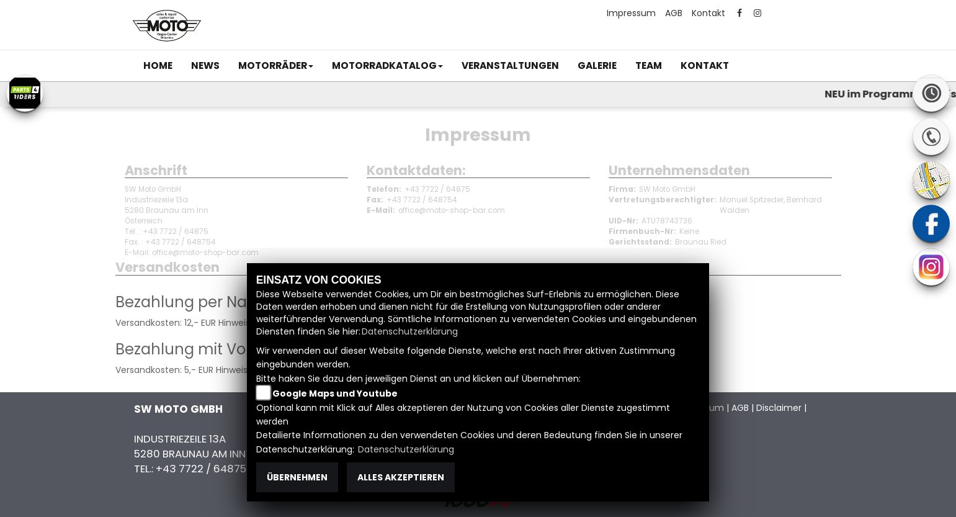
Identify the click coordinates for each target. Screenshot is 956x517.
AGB (673, 13)
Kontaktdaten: (416, 170)
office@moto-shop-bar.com (451, 210)
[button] (276, 65)
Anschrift (156, 170)
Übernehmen (297, 477)
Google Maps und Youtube (335, 393)
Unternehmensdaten (679, 170)
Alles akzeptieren (400, 477)
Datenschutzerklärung (410, 331)
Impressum (631, 13)
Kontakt (708, 13)
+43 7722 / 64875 (437, 189)
